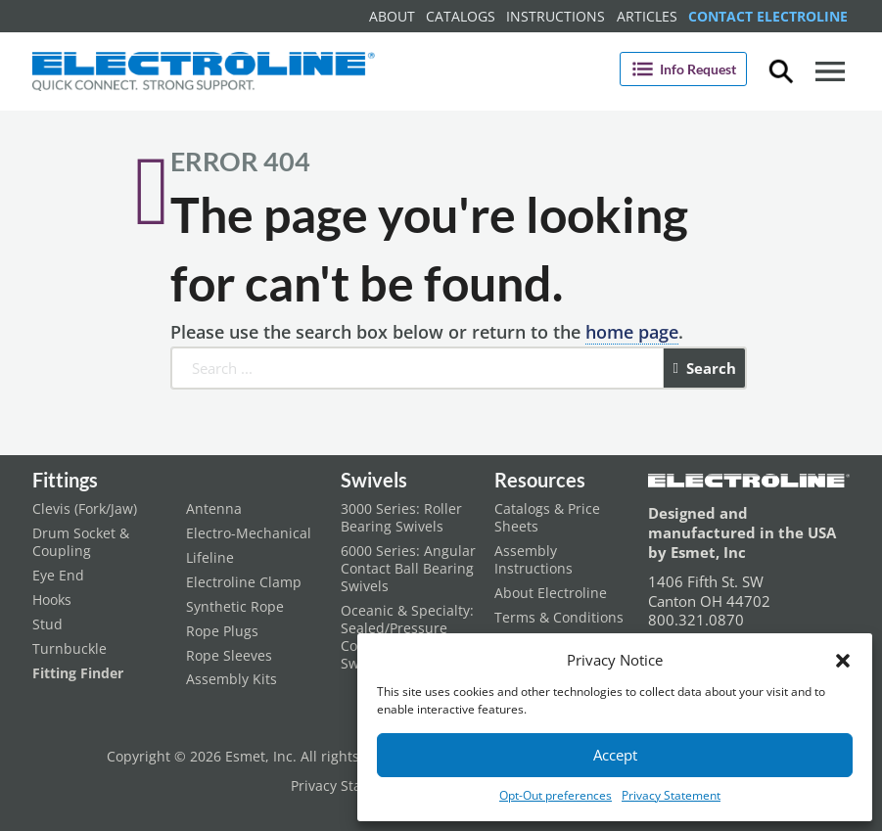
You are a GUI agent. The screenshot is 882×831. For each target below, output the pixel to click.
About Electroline (550, 593)
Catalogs (460, 16)
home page (631, 332)
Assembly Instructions (533, 559)
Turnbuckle (69, 649)
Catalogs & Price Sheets (547, 517)
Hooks (51, 600)
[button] (843, 660)
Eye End (58, 575)
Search (704, 368)
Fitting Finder (77, 673)
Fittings (65, 480)
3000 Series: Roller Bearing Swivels (401, 517)
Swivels (374, 480)
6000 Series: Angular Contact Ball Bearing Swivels (408, 568)
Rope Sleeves (229, 656)
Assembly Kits (231, 679)
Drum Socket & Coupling (80, 542)
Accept (615, 754)
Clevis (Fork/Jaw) (84, 509)
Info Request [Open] (683, 69)
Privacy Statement (671, 795)
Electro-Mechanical (248, 533)
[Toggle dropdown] (781, 71)
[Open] (830, 71)
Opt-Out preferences (555, 795)
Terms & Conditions (559, 617)
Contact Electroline (768, 16)
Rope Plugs (222, 631)
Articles (647, 16)
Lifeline (210, 558)
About (392, 16)
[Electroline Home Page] (203, 71)
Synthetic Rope (235, 607)
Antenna (214, 509)
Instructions (555, 16)
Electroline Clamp (244, 582)
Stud (47, 624)
